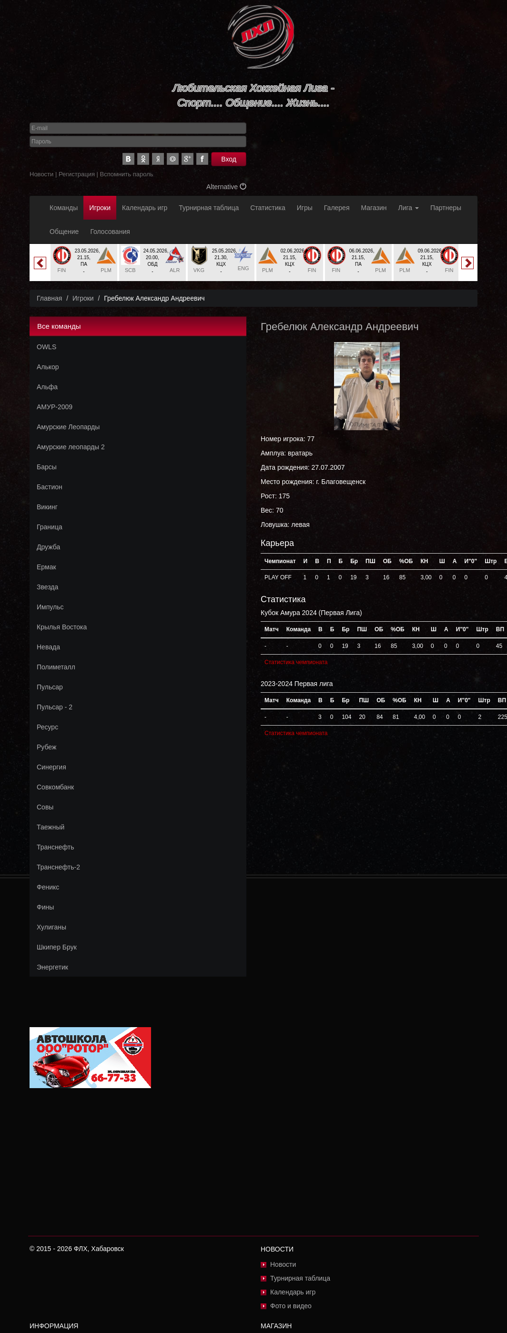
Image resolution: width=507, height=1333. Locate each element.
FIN (61, 270)
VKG (198, 270)
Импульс (50, 607)
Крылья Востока (62, 627)
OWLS (46, 347)
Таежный (50, 827)
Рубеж (46, 747)
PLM (106, 270)
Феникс (48, 887)
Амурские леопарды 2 (71, 447)
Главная (49, 298)
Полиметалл (56, 667)
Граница (49, 527)
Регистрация (77, 174)
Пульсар (50, 687)
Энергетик (52, 967)
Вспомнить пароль (126, 174)
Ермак (46, 567)
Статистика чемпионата (295, 662)
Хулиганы (51, 927)
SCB (130, 270)
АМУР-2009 (54, 407)
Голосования (110, 231)
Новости (41, 174)
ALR (175, 270)
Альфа (47, 387)
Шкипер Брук (57, 947)
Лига (408, 208)
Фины (45, 907)
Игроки (100, 208)
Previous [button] (40, 263)
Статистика (267, 208)
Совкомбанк (55, 787)
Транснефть (55, 847)
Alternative (226, 187)
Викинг (47, 507)
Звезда (47, 587)
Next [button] (467, 263)
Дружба (48, 547)
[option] (84, 262)
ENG (243, 268)
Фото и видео (291, 1306)
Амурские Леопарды (68, 427)
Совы (45, 807)
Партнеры (445, 208)
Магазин (374, 208)
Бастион (49, 487)
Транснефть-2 (58, 867)
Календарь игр (144, 208)
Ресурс (47, 727)
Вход (228, 159)
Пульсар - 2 (54, 707)
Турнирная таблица (209, 208)
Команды (64, 208)
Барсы (47, 467)
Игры (305, 208)
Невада (48, 647)
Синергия (51, 767)
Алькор (48, 367)
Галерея (337, 208)
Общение (64, 231)
